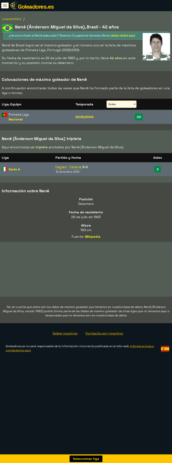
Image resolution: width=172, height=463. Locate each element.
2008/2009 (84, 117)
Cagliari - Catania (68, 167)
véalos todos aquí (122, 35)
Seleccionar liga (86, 459)
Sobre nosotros (65, 338)
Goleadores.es (36, 6)
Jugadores (11, 19)
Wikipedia (92, 236)
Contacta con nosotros (104, 338)
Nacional (16, 119)
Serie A (14, 169)
